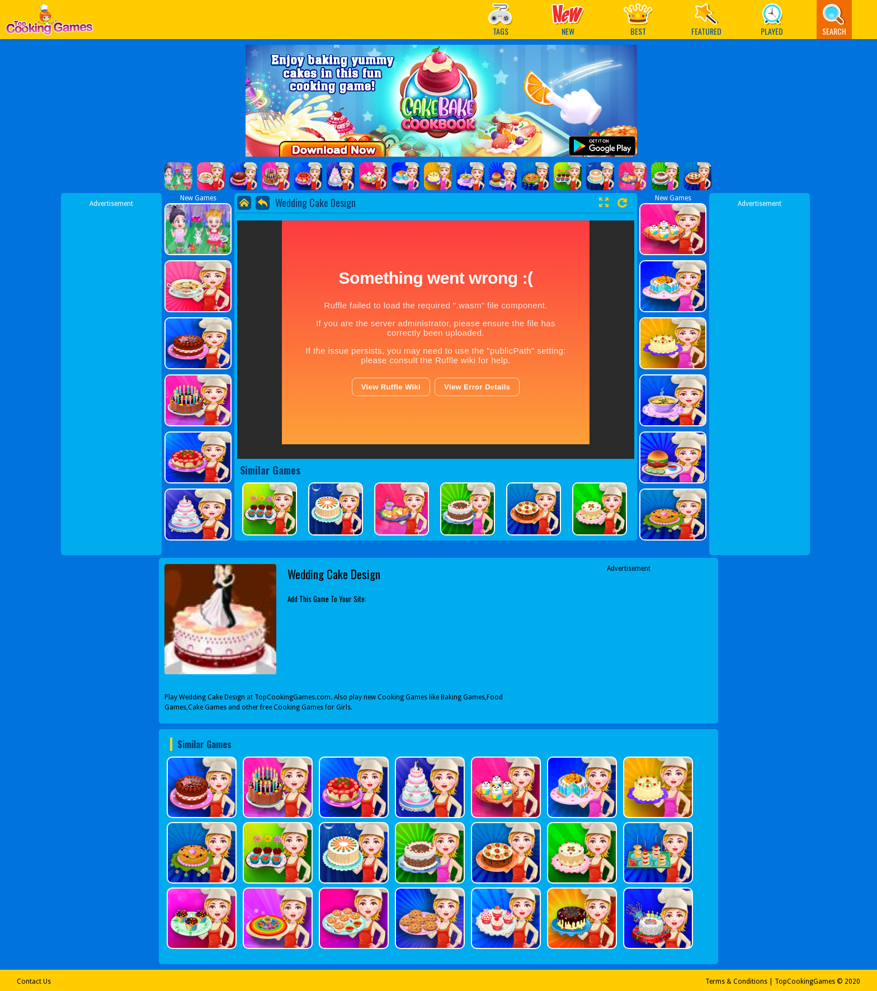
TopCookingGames (805, 981)
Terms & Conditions (736, 981)
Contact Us (34, 981)
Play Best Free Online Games (49, 22)
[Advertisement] (111, 376)
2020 (852, 981)
